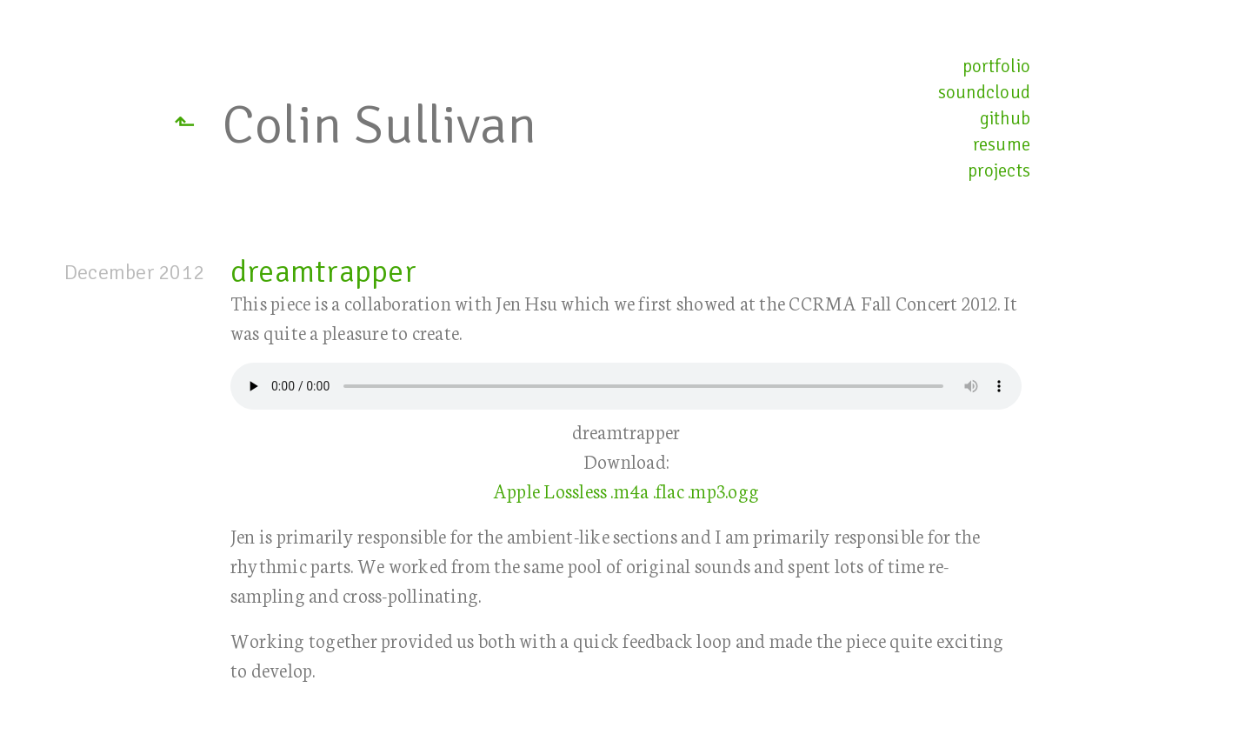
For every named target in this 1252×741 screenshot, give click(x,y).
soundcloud (984, 92)
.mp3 (706, 490)
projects (999, 170)
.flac (668, 490)
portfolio (996, 66)
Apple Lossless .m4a (571, 490)
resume (1001, 144)
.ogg (742, 490)
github (1005, 118)
